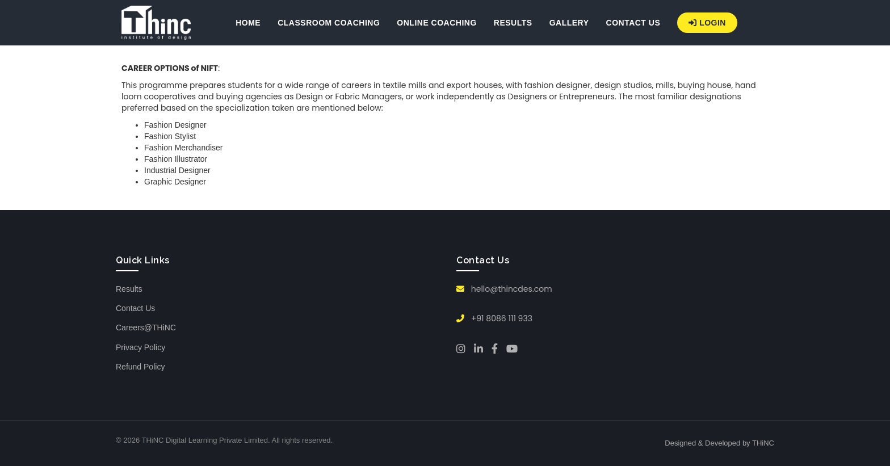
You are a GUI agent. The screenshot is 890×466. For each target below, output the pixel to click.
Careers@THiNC (146, 327)
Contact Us (135, 308)
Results (129, 288)
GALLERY (569, 22)
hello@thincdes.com (504, 289)
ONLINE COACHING (437, 22)
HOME (248, 22)
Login (707, 22)
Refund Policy (140, 366)
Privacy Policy (140, 347)
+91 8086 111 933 (494, 318)
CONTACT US (633, 22)
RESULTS (513, 22)
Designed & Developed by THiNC (719, 443)
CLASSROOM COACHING (329, 22)
